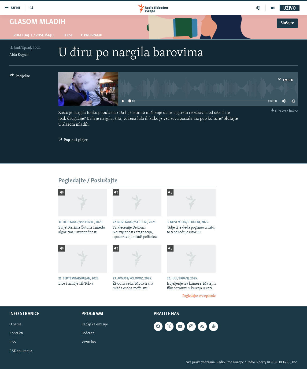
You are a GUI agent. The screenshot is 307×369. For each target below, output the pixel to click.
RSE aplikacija (20, 351)
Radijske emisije (94, 325)
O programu (91, 35)
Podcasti (88, 333)
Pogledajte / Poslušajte (34, 35)
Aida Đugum (19, 55)
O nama (15, 325)
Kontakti (16, 333)
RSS (12, 342)
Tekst (68, 35)
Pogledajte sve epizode (199, 296)
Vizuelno (88, 342)
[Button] (20, 77)
